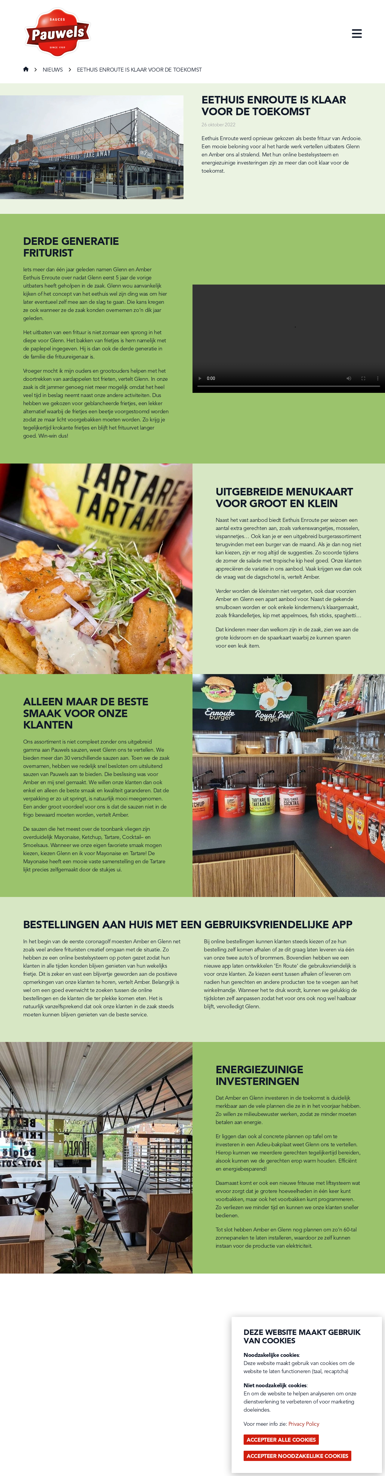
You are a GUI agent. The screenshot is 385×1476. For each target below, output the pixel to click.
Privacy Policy (303, 1424)
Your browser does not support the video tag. (288, 339)
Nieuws (53, 70)
